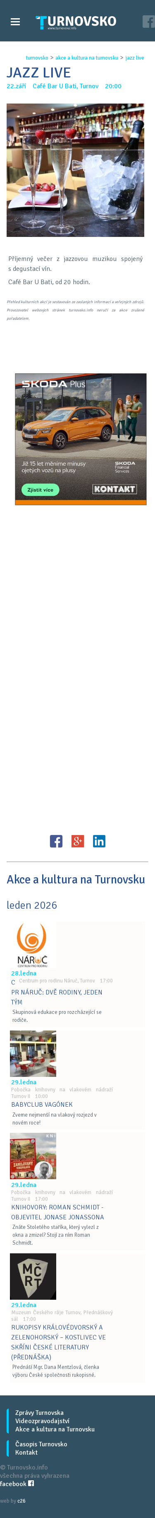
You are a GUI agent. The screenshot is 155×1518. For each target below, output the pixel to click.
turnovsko (37, 58)
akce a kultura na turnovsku (86, 58)
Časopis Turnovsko (41, 1444)
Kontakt (26, 1452)
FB (56, 841)
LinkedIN (99, 841)
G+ (78, 841)
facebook (17, 1484)
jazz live (134, 58)
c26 (21, 1501)
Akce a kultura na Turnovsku (55, 1429)
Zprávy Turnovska (39, 1413)
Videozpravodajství (42, 1421)
